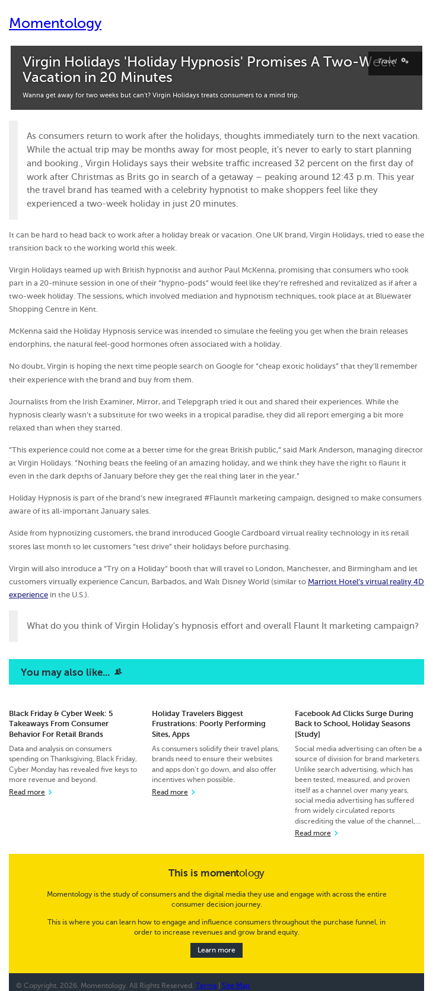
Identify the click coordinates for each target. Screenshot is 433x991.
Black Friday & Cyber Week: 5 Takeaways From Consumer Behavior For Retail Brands (61, 724)
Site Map (236, 986)
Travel (395, 61)
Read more (27, 792)
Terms (206, 986)
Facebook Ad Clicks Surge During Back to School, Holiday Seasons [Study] (354, 724)
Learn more (216, 950)
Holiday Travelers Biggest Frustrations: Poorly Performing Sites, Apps (209, 724)
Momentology (55, 23)
